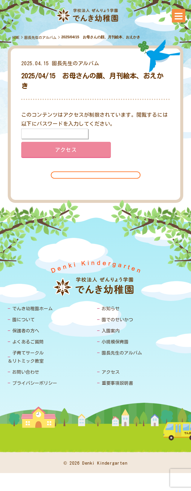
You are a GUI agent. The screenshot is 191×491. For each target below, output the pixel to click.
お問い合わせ (25, 372)
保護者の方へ (25, 331)
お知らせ (111, 308)
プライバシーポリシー (34, 383)
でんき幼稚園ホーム (32, 308)
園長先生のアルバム (40, 37)
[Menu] (178, 15)
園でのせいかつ (117, 319)
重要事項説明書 (117, 383)
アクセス (111, 372)
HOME (15, 37)
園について (23, 319)
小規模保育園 (115, 342)
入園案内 (111, 331)
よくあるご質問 (28, 342)
